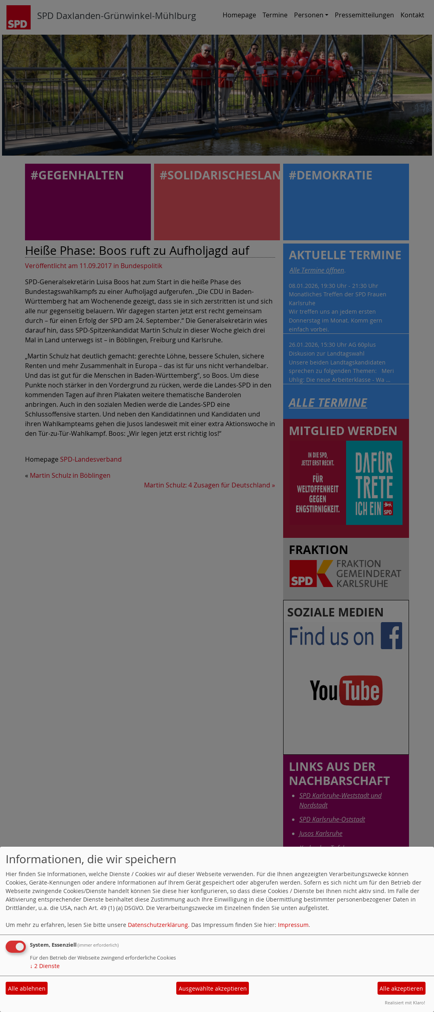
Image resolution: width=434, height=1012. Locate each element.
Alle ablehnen (27, 988)
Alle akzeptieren (401, 988)
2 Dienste (45, 966)
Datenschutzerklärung (158, 925)
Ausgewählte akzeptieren (213, 988)
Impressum (293, 925)
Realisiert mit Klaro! (405, 1003)
